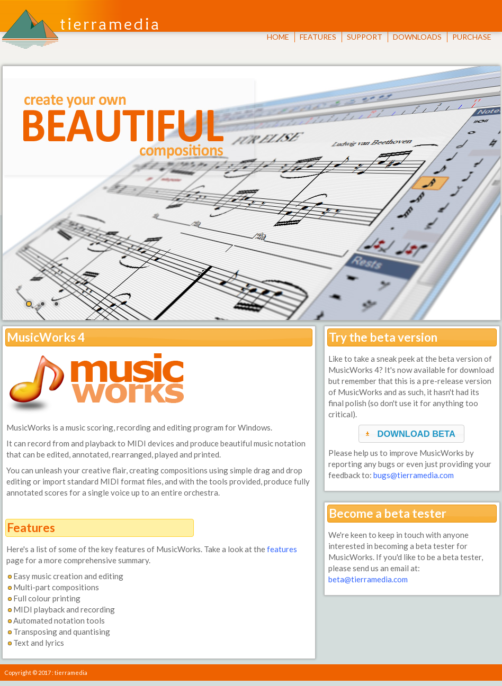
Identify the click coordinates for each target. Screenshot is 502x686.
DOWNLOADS (417, 36)
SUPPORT (364, 36)
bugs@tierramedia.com (413, 475)
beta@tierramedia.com (368, 579)
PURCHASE (471, 36)
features (282, 549)
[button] (411, 434)
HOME (278, 36)
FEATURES (318, 36)
